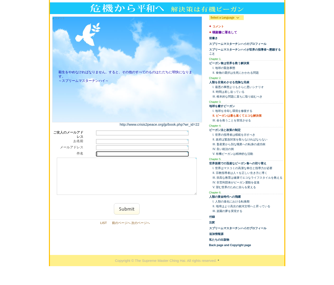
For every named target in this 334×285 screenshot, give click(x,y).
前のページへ (121, 230)
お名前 (78, 141)
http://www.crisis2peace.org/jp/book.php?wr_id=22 (159, 124)
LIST (103, 230)
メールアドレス (71, 147)
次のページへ (140, 230)
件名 (80, 153)
